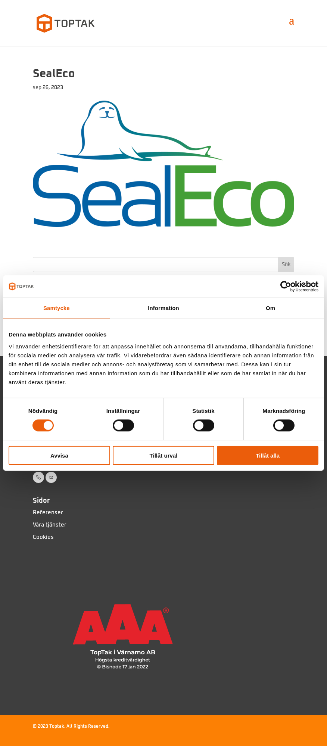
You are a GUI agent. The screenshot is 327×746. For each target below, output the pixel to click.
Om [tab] (270, 308)
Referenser (48, 512)
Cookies (43, 537)
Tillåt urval (164, 455)
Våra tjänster (49, 525)
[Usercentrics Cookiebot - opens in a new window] (285, 286)
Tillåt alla (268, 455)
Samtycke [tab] (56, 308)
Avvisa (59, 455)
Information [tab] (163, 308)
